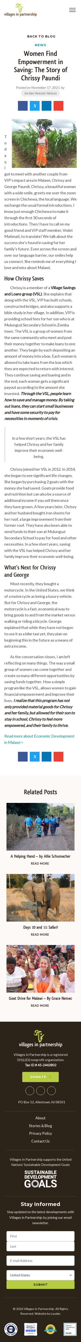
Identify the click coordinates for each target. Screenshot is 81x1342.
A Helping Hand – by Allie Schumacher (40, 856)
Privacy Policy (40, 1133)
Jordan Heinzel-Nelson (40, 93)
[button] (72, 10)
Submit (40, 1285)
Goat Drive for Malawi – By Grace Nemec (40, 998)
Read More (40, 863)
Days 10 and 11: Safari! (40, 927)
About (40, 1118)
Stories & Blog (40, 1125)
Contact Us (40, 1141)
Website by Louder (47, 1313)
